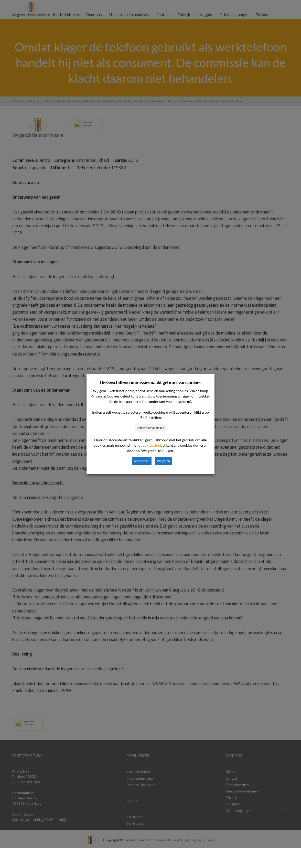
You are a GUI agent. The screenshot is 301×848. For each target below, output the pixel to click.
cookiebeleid (151, 445)
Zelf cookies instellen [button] (150, 428)
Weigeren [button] (163, 461)
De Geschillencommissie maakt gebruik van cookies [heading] (150, 382)
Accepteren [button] (141, 461)
